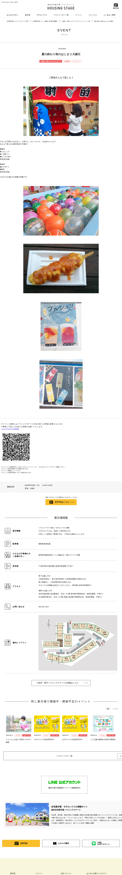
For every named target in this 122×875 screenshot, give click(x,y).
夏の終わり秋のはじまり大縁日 (103, 21)
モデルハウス (42, 15)
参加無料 (67, 61)
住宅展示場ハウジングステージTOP (17, 21)
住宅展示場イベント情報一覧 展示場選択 (45, 21)
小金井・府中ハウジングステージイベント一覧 (76, 21)
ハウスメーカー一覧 (61, 15)
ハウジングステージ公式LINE (10, 429)
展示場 (27, 15)
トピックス (92, 15)
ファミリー (76, 61)
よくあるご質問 (109, 15)
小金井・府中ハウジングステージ (51, 61)
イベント (78, 15)
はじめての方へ (12, 15)
